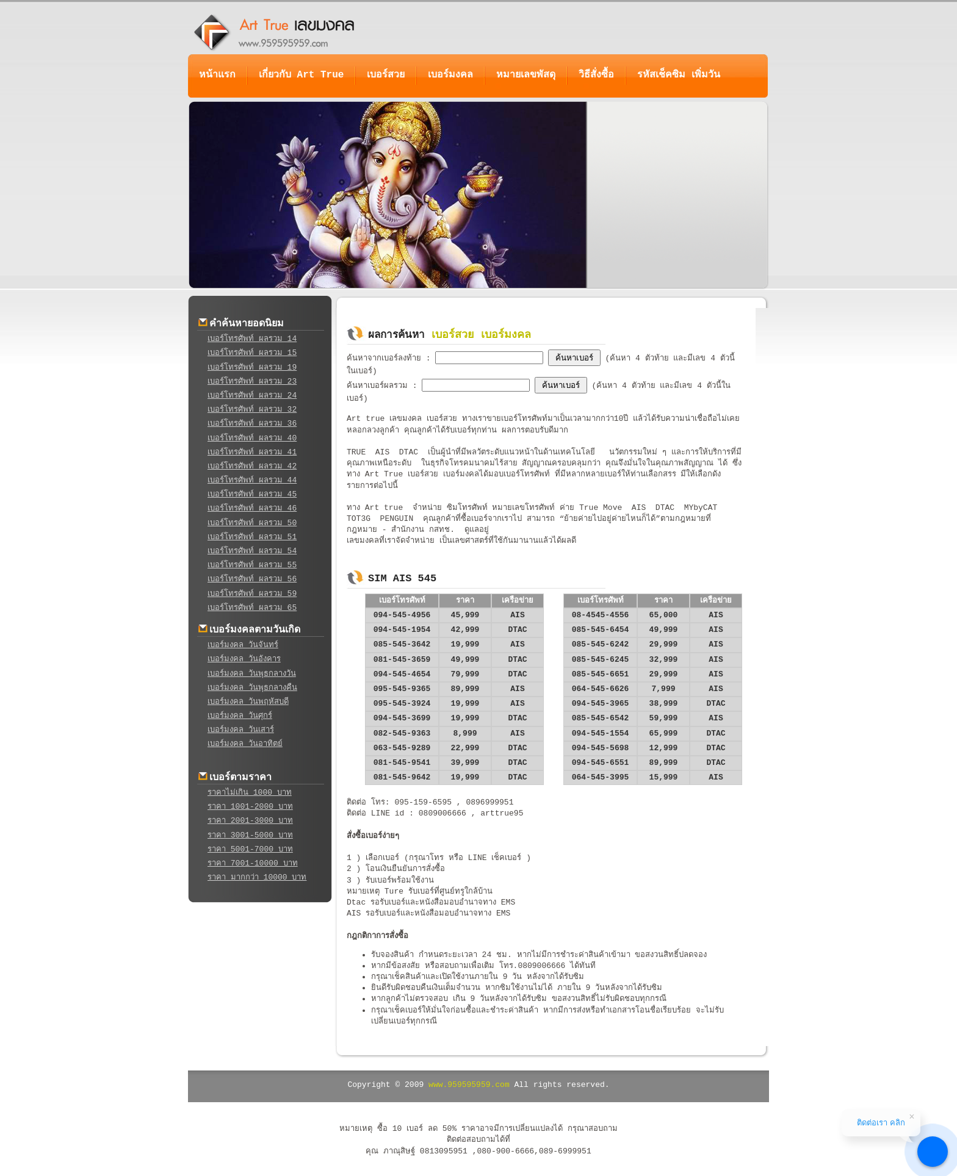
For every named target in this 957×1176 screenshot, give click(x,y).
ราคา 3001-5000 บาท (250, 835)
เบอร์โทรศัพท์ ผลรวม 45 (252, 494)
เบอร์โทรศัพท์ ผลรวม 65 (252, 607)
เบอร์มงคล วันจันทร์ (243, 645)
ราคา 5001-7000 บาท (250, 849)
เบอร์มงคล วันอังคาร (244, 659)
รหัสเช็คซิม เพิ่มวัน (678, 75)
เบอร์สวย (386, 75)
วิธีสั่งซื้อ (596, 75)
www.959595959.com (469, 1084)
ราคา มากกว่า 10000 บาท (257, 877)
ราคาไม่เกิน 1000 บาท (250, 792)
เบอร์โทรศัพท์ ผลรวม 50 (252, 523)
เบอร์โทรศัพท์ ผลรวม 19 (252, 367)
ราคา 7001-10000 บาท (253, 863)
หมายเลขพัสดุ (525, 75)
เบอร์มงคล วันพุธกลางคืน (252, 687)
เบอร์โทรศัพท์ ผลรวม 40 (252, 438)
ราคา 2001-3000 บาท (250, 820)
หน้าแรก (217, 75)
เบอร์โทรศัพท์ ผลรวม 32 (252, 409)
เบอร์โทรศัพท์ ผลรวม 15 (252, 352)
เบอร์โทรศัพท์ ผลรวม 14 (252, 338)
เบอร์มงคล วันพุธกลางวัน (252, 673)
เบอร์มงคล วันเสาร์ (241, 729)
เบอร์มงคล (450, 75)
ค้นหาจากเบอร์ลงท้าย (386, 358)
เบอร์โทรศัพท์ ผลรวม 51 (252, 537)
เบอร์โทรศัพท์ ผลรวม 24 (252, 395)
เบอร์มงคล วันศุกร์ (240, 715)
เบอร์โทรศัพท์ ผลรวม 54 (252, 551)
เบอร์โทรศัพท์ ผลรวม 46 (252, 508)
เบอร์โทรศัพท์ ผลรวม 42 (252, 466)
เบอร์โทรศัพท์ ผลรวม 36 (252, 423)
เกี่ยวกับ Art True (301, 75)
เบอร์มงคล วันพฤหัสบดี (248, 701)
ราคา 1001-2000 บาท (250, 806)
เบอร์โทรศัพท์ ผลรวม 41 (252, 452)
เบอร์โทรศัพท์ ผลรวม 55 (252, 565)
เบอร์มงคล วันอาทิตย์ (245, 743)
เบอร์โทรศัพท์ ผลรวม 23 (252, 381)
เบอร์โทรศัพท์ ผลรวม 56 (252, 579)
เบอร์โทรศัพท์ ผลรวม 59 (252, 593)
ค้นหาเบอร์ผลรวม (380, 385)
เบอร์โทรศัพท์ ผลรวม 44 (252, 480)
